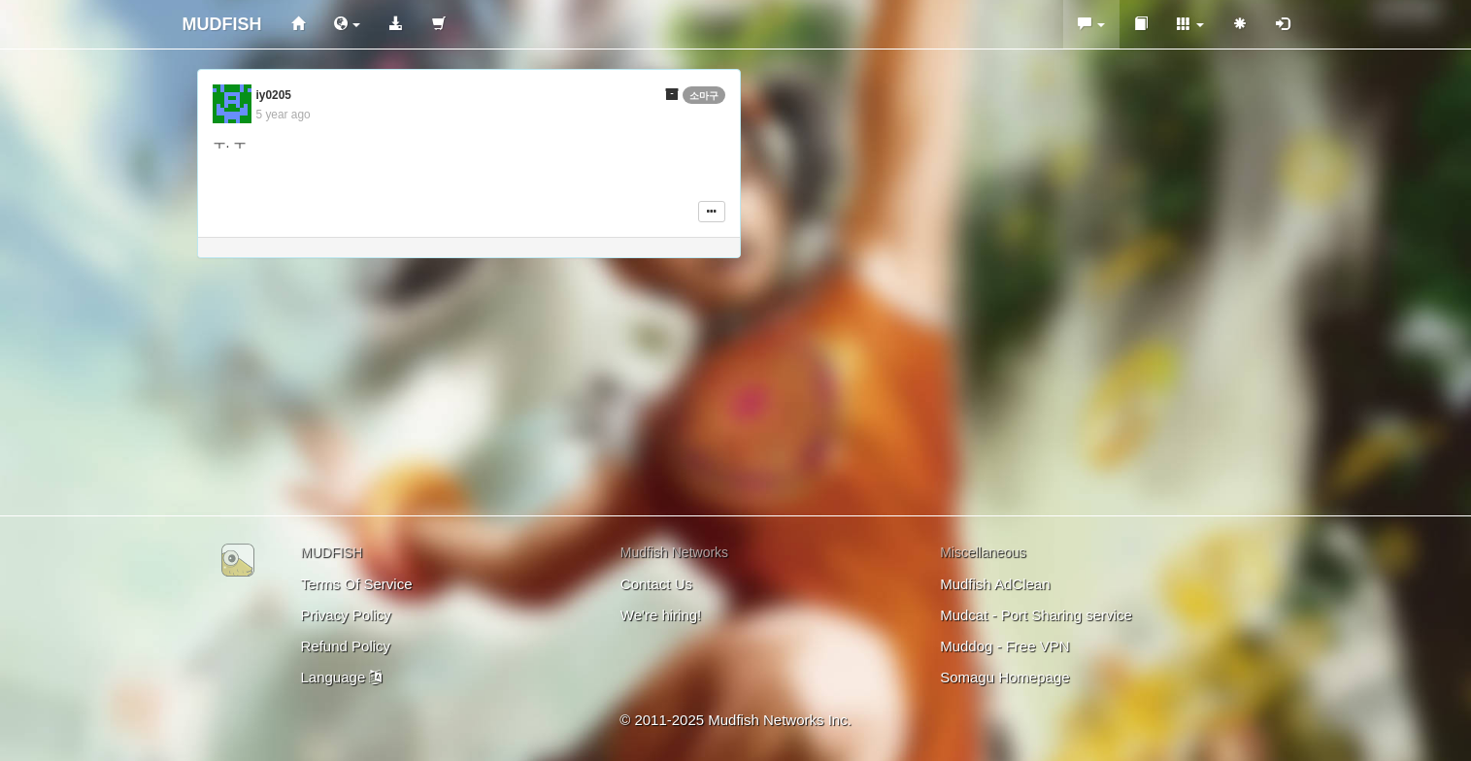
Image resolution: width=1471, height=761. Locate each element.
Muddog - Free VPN (1004, 646)
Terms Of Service (357, 584)
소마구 (704, 95)
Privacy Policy (346, 615)
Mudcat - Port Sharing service (1036, 615)
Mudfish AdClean (995, 584)
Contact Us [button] (656, 584)
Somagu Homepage (1004, 677)
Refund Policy (346, 646)
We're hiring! (660, 615)
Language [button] (342, 677)
